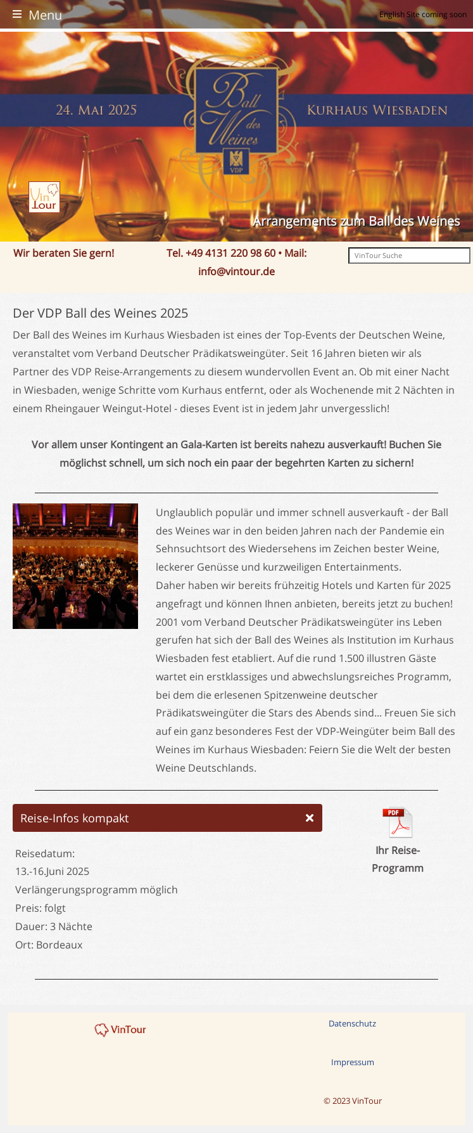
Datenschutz (352, 1023)
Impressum (352, 1062)
